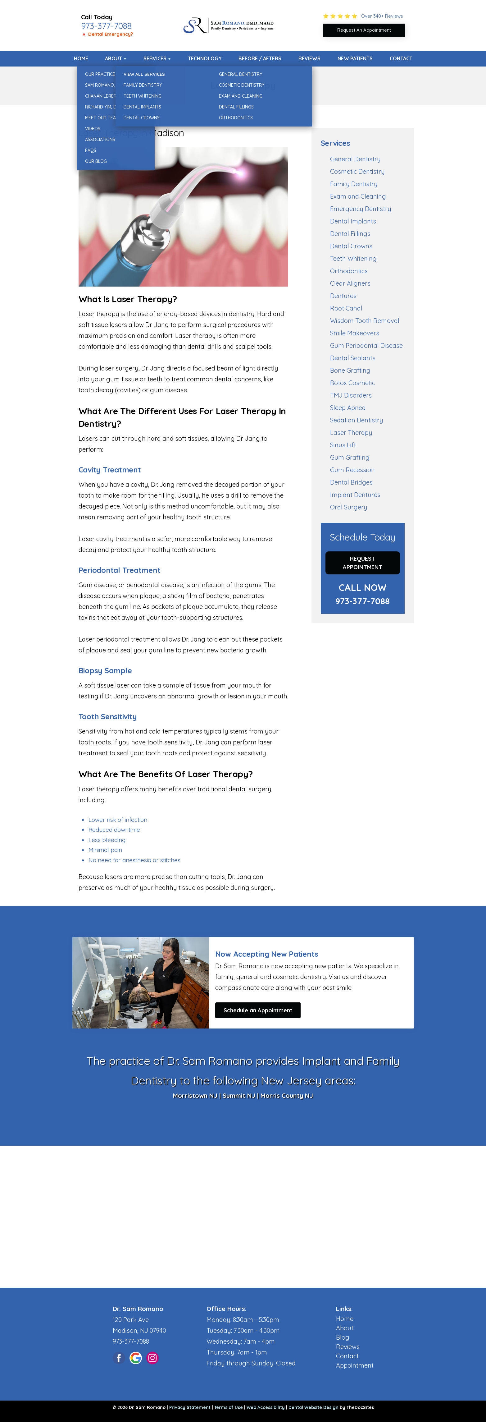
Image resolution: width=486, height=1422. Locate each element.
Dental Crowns (351, 246)
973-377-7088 (106, 26)
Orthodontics (349, 271)
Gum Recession (352, 470)
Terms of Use (228, 1407)
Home (81, 58)
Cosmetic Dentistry (357, 171)
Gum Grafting (350, 457)
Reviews (309, 58)
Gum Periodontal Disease (366, 345)
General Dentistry (355, 159)
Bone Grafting (350, 370)
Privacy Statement (190, 1407)
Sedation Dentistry (356, 420)
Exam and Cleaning (358, 196)
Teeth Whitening (353, 258)
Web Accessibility (266, 1407)
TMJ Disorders (351, 395)
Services (154, 58)
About (113, 58)
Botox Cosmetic (352, 383)
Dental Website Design (313, 1407)
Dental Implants (353, 221)
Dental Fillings (350, 233)
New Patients (355, 58)
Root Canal (346, 308)
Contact (401, 58)
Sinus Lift (343, 445)
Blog (342, 1337)
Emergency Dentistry (360, 209)
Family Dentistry (354, 184)
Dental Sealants (352, 358)
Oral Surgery (348, 507)
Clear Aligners (350, 283)
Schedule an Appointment (258, 1010)
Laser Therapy (351, 432)
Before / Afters (259, 58)
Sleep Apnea (348, 408)
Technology (205, 58)
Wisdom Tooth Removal (364, 320)
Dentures (343, 296)
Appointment (355, 1365)
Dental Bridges (351, 482)
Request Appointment (362, 563)
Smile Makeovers (354, 333)
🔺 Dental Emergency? (107, 34)
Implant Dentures (355, 495)
